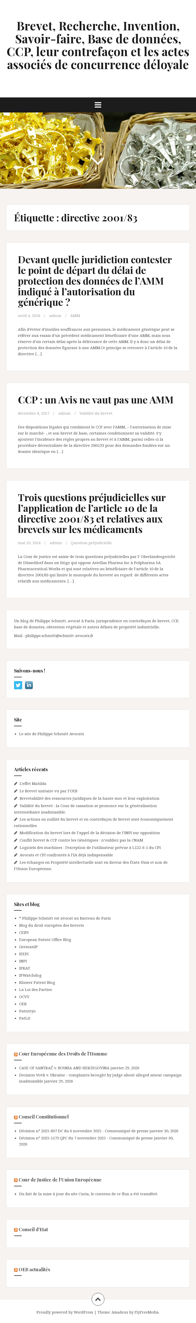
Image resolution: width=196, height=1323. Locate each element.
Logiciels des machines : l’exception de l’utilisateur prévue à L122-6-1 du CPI (90, 847)
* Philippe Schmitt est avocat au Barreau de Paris (65, 918)
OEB (23, 1003)
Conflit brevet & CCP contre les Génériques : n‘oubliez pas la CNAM (82, 840)
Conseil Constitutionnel (44, 1117)
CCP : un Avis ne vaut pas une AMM (96, 399)
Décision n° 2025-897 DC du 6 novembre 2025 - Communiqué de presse (84, 1130)
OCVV (24, 996)
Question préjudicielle (91, 542)
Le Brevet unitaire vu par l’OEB (48, 790)
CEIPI (24, 932)
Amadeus (120, 1312)
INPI (23, 960)
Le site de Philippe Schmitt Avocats (51, 733)
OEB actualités (34, 1269)
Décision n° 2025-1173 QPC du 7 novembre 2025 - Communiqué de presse (86, 1137)
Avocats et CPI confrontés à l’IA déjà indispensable (66, 854)
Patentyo (27, 1010)
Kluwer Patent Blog (37, 982)
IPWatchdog (30, 975)
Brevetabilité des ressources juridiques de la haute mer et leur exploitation (90, 798)
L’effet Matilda (33, 783)
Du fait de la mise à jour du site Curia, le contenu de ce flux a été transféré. (88, 1193)
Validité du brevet (96, 413)
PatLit (24, 1018)
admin (55, 315)
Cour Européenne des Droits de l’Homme (63, 1054)
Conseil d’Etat (33, 1229)
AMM (75, 315)
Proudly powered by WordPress (64, 1312)
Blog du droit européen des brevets (51, 925)
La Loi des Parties (35, 989)
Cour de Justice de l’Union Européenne (60, 1180)
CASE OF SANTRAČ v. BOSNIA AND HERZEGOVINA (64, 1067)
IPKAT (24, 968)
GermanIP (28, 946)
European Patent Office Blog (45, 939)
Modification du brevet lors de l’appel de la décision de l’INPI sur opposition (90, 832)
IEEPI (24, 953)
